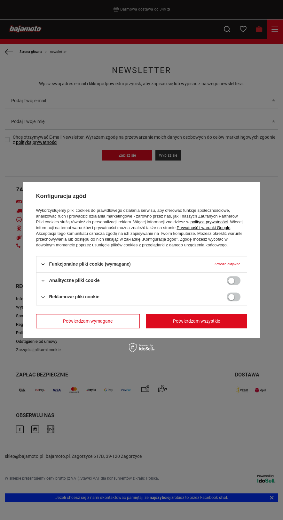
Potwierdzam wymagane (88, 321)
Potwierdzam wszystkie (196, 321)
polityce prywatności (209, 221)
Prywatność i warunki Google (204, 227)
